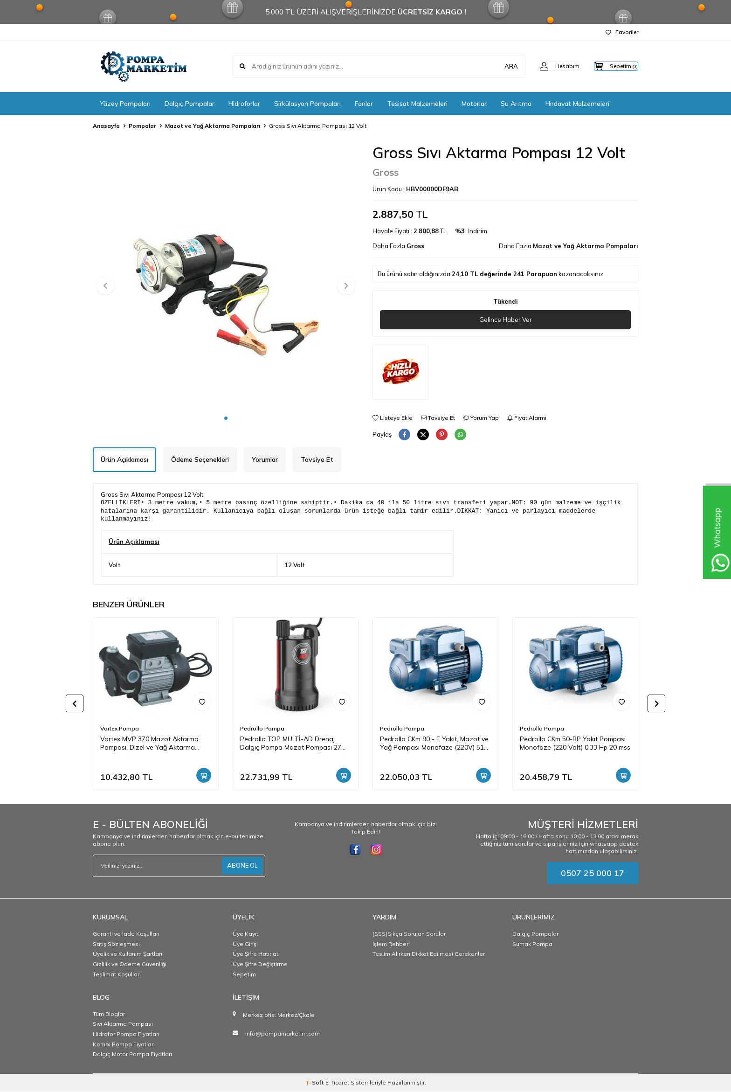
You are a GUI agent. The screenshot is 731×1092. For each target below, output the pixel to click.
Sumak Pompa (532, 944)
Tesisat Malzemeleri (417, 103)
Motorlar (474, 103)
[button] (226, 418)
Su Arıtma (516, 103)
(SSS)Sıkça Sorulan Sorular (409, 934)
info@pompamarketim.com (282, 1033)
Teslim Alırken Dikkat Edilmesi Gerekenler (428, 954)
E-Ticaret (337, 1082)
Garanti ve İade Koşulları (126, 934)
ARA (492, 66)
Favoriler (622, 31)
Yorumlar (265, 460)
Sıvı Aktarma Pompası (123, 1024)
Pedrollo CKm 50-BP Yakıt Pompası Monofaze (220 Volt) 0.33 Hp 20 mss (575, 743)
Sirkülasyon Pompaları (307, 103)
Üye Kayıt (245, 934)
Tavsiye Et (438, 417)
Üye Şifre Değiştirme (260, 964)
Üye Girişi (245, 944)
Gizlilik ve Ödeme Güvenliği (129, 964)
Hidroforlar (244, 103)
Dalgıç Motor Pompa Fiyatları (132, 1054)
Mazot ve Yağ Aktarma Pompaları (212, 125)
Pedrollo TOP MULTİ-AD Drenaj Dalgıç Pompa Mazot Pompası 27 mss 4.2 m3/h (290, 744)
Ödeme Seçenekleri (200, 460)
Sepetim (244, 974)
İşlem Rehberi (391, 944)
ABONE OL (241, 866)
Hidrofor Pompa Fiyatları (126, 1034)
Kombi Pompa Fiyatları (124, 1044)
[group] (226, 277)
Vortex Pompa (119, 728)
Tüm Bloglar (109, 1014)
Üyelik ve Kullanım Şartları (127, 954)
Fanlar (364, 103)
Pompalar (142, 125)
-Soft (315, 1082)
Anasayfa (106, 125)
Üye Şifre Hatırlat (255, 954)
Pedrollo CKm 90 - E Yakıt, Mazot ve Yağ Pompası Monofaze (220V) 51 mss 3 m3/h (434, 744)
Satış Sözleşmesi (116, 944)
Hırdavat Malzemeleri (577, 103)
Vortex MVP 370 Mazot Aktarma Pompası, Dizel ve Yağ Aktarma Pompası (149, 744)
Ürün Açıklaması (124, 460)
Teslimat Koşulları (117, 974)
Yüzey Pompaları (125, 103)
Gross (385, 172)
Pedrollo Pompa (262, 728)
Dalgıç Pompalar (189, 103)
